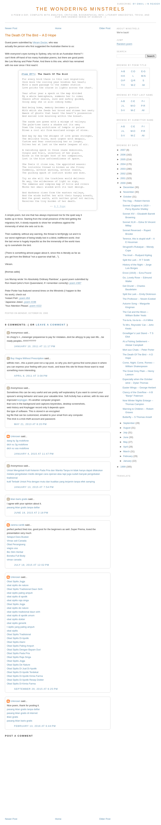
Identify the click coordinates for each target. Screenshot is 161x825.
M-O (133, 105)
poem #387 (75, 283)
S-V (123, 110)
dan (53, 470)
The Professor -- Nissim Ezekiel (139, 298)
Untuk (10, 470)
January (127, 461)
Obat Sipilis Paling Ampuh (20, 645)
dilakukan (98, 470)
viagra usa (12, 548)
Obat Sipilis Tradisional (19, 634)
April (125, 446)
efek (83, 481)
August (126, 427)
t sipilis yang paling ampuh (20, 627)
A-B (123, 71)
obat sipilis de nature (17, 585)
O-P (123, 80)
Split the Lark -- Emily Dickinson (139, 294)
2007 (123, 150)
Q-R (133, 80)
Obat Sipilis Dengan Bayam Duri (24, 649)
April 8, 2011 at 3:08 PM (30, 375)
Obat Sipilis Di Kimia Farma (21, 683)
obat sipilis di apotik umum (20, 615)
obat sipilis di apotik (17, 596)
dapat (89, 470)
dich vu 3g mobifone (17, 444)
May (125, 442)
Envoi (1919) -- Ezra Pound (137, 272)
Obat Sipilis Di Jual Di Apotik (22, 668)
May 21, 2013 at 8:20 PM (30, 424)
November (128, 192)
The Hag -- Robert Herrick (136, 200)
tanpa (77, 481)
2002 (123, 173)
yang (61, 481)
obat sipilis (12, 630)
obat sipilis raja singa (18, 600)
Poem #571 (28, 74)
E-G (143, 71)
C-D (133, 71)
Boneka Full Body (16, 555)
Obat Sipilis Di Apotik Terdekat (22, 672)
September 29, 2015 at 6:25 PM (36, 689)
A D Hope (59, 206)
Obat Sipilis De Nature (18, 664)
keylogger (22, 400)
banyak (83, 474)
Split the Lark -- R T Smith (136, 260)
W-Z (133, 85)
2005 (123, 159)
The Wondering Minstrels (80, 8)
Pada (42, 470)
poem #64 (24, 298)
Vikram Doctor (40, 42)
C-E (133, 101)
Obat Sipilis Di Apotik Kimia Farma (25, 676)
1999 (123, 466)
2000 (123, 183)
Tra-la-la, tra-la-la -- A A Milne (138, 320)
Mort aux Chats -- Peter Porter (138, 349)
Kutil (27, 470)
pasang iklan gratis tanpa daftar (23, 507)
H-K (123, 76)
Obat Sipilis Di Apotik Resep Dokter (25, 679)
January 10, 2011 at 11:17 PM (34, 346)
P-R (143, 105)
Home (58, 28)
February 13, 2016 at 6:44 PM (35, 726)
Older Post (104, 28)
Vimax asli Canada (16, 540)
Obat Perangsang (16, 544)
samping (90, 481)
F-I (143, 101)
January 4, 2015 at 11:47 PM (34, 453)
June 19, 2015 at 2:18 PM (31, 512)
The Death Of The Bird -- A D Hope (30, 35)
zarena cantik (17, 525)
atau (59, 474)
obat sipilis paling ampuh (20, 593)
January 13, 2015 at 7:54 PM (34, 487)
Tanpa (66, 470)
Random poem (124, 44)
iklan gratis (12, 717)
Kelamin (35, 470)
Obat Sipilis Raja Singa (19, 657)
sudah (75, 474)
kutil (9, 481)
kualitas (55, 481)
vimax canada (14, 559)
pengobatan (21, 474)
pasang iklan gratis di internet (22, 713)
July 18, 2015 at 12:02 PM (31, 565)
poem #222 (35, 305)
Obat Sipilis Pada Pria (18, 653)
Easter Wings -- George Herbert (139, 387)
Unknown (15, 436)
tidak (75, 470)
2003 (123, 168)
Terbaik (15, 481)
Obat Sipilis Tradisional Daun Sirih (25, 589)
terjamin (69, 481)
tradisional (12, 477)
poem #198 (30, 302)
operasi (53, 474)
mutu (42, 481)
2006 (123, 154)
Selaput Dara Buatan (18, 537)
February (128, 456)
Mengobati (19, 470)
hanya (82, 470)
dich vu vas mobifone (18, 448)
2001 (123, 178)
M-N (143, 76)
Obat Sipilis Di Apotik (18, 638)
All (143, 85)
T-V (123, 85)
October (127, 196)
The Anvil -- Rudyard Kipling (137, 255)
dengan (39, 474)
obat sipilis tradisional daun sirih (23, 611)
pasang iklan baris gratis (19, 720)
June (125, 437)
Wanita (59, 470)
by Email (138, 4)
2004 (123, 164)
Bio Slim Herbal (15, 552)
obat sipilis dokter (16, 619)
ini (71, 470)
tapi (64, 474)
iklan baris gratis (18, 499)
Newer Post (11, 28)
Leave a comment (51, 324)
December (128, 187)
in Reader (154, 4)
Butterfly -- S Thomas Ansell (137, 417)
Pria (48, 470)
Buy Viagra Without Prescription (27, 358)
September (129, 423)
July (125, 432)
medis (31, 474)
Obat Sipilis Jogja (16, 581)
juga (69, 474)
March (126, 451)
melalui (10, 474)
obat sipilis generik (16, 623)
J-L (122, 105)
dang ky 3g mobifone (18, 440)
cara (46, 474)
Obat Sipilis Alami (16, 642)
